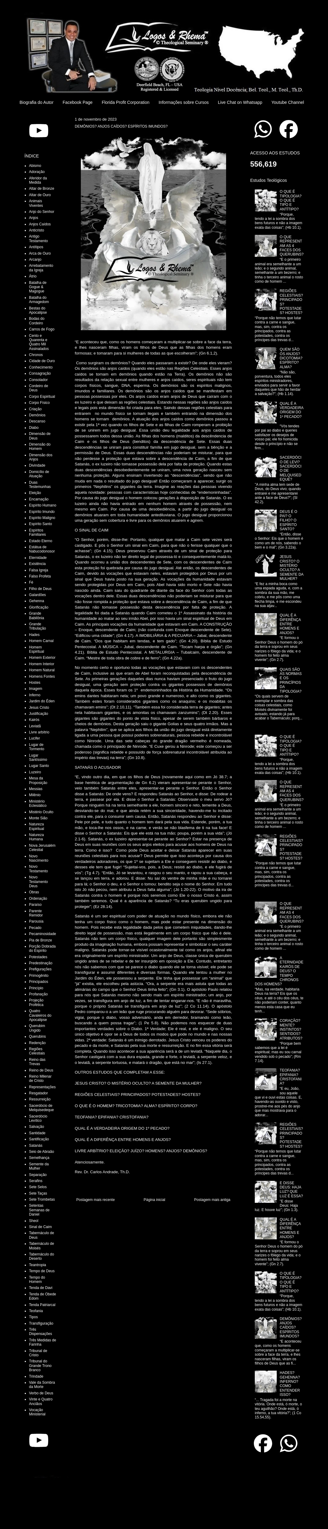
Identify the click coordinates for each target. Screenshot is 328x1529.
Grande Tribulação (37, 626)
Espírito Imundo (42, 512)
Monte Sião (38, 818)
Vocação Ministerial (37, 1412)
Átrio (33, 276)
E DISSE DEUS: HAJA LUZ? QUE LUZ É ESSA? (291, 1189)
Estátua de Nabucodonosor (42, 549)
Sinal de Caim (40, 1227)
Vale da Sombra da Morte (42, 1384)
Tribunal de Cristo (38, 1353)
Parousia (36, 921)
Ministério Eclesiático (37, 803)
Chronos (36, 355)
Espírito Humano (42, 505)
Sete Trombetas (42, 1199)
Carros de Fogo (41, 329)
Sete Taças (38, 1193)
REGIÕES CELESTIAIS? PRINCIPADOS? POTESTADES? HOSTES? (137, 1094)
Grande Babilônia (36, 615)
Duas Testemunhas (40, 484)
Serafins (35, 1181)
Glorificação (38, 607)
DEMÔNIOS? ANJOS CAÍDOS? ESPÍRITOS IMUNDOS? (291, 1328)
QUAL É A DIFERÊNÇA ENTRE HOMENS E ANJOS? (123, 1139)
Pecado (35, 928)
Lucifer (34, 738)
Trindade (36, 1376)
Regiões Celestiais (37, 1051)
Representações (42, 1087)
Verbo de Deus (41, 1393)
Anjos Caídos (40, 224)
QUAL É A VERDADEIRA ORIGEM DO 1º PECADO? (122, 1128)
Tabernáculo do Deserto (41, 1256)
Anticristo (36, 230)
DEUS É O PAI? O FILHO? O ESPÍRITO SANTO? (288, 520)
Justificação (38, 714)
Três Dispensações (40, 1331)
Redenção (37, 1043)
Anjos (33, 218)
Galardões (37, 595)
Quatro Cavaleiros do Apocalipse (40, 1015)
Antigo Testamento (38, 238)
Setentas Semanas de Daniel (39, 1209)
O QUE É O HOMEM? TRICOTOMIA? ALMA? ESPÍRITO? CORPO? (136, 1105)
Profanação (38, 994)
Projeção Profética (36, 1002)
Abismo (35, 166)
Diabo (33, 428)
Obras (34, 892)
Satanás (35, 1145)
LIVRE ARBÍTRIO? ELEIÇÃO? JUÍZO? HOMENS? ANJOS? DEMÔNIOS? (141, 1151)
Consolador (38, 380)
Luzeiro (35, 772)
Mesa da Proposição (38, 780)
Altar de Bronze (41, 188)
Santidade (37, 1133)
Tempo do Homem (37, 1279)
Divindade (37, 465)
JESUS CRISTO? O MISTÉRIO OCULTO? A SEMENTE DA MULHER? (138, 1083)
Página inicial (154, 1200)
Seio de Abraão (41, 1151)
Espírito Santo (40, 524)
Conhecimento (40, 367)
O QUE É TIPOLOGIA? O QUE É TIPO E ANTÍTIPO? (290, 200)
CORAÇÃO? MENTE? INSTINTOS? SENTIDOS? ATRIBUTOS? (291, 1029)
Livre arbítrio (39, 732)
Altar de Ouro (40, 195)
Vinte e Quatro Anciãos (40, 1401)
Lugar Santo (39, 766)
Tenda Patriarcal (42, 1305)
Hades (34, 635)
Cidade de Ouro (42, 361)
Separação (38, 1175)
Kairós (34, 720)
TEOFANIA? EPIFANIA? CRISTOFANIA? (112, 1117)
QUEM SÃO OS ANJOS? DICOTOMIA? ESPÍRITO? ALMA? (291, 358)
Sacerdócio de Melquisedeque (41, 1107)
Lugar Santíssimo (38, 757)
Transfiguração (41, 1323)
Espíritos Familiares (37, 532)
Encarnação (39, 499)
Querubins (37, 1036)
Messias (35, 789)
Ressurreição (40, 1099)
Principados (38, 982)
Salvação (36, 1127)
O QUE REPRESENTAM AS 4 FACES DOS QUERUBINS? (292, 246)
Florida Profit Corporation (125, 102)
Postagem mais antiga (212, 1200)
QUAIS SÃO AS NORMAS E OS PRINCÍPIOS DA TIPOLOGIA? (291, 680)
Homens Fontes (42, 676)
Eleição (35, 493)
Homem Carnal (41, 641)
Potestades (38, 957)
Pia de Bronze (40, 940)
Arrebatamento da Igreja (41, 267)
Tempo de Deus (42, 1271)
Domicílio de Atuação (39, 474)
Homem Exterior (42, 657)
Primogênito (39, 975)
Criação (35, 409)
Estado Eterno (40, 541)
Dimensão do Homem (40, 446)
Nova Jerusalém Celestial (42, 847)
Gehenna (36, 601)
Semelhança (39, 1158)
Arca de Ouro (40, 253)
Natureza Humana (36, 837)
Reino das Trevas (37, 1062)
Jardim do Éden (42, 701)
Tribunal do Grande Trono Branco (40, 1365)
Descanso (37, 421)
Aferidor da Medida (38, 180)
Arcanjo (35, 259)
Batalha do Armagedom (39, 299)
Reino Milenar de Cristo (40, 1078)
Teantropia (37, 1265)
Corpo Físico (39, 403)
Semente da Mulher (39, 1166)
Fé (31, 582)
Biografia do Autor (36, 102)
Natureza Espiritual (36, 826)
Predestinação (40, 963)
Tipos (33, 1317)
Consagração (40, 373)
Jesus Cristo (39, 707)
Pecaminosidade (42, 934)
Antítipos (36, 247)
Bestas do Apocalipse (38, 310)
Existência (37, 564)
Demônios (37, 415)
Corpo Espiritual (42, 396)
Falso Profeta (40, 576)
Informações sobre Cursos (184, 102)
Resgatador (38, 1093)
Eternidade (38, 558)
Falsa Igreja (38, 570)
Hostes (34, 682)
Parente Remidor (36, 913)
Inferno (34, 695)
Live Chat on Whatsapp (240, 102)
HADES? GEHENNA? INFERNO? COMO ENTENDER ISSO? (290, 1384)
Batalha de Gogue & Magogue (37, 287)
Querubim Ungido (37, 1028)
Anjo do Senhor (41, 212)
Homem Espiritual (36, 649)
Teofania (36, 1311)
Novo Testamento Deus (38, 881)
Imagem (35, 689)
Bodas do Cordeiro (37, 320)
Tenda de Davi (40, 1288)
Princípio (36, 988)
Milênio (35, 795)
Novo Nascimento (38, 858)
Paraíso (35, 904)
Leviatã (35, 726)
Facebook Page (77, 102)
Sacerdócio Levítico (38, 1118)
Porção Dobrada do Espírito (42, 948)
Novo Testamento (38, 868)
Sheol (33, 1221)
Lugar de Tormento (36, 747)
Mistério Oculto (41, 812)
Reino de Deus (41, 1070)
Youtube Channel (288, 102)
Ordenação (38, 898)
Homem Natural (42, 670)
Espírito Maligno (42, 518)
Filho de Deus (40, 589)
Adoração (37, 172)
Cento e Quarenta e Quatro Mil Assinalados (39, 342)
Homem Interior (41, 664)
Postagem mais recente (95, 1200)
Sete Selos (38, 1187)
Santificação (39, 1139)
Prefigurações (40, 969)
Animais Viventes (36, 203)
